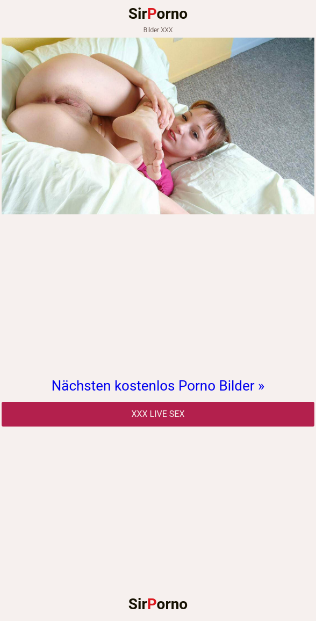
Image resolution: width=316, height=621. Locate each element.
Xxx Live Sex (158, 414)
